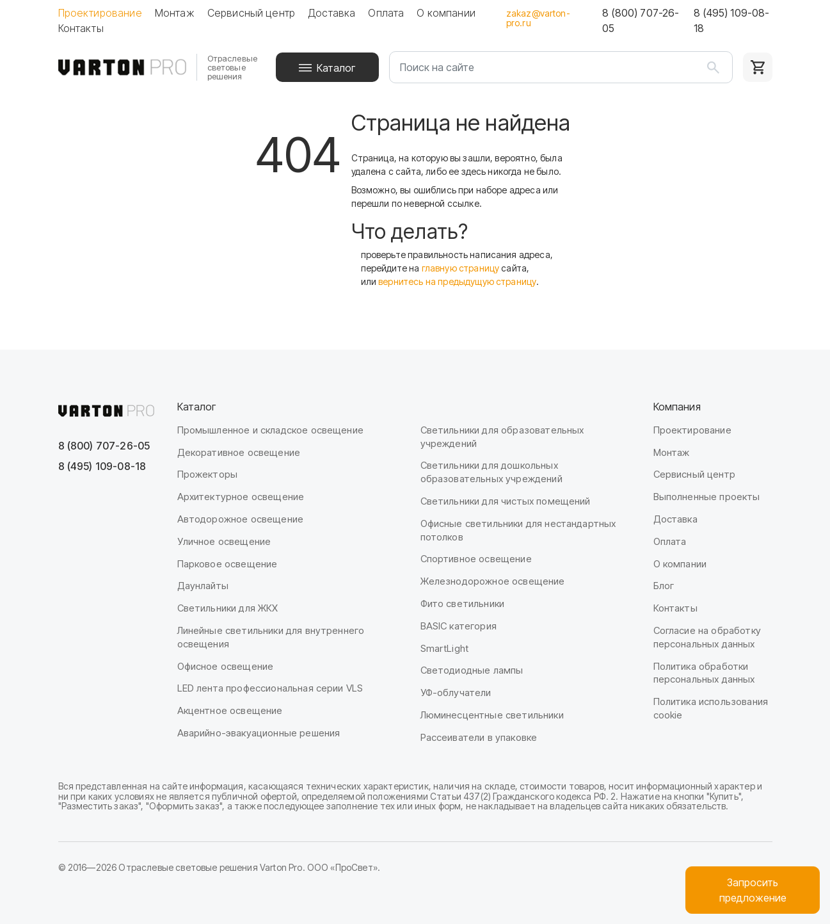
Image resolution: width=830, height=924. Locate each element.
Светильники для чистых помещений (505, 501)
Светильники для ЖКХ (227, 608)
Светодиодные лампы (471, 670)
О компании (446, 12)
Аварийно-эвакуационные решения (258, 733)
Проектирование (100, 12)
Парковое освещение (227, 564)
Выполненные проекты (706, 496)
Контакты (81, 28)
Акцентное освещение (230, 710)
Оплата (386, 12)
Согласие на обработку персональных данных (707, 637)
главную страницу (461, 268)
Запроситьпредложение (752, 890)
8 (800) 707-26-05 (640, 20)
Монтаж (175, 12)
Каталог (336, 67)
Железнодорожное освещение (492, 581)
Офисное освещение (225, 666)
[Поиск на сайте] (561, 67)
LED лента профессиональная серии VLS (270, 688)
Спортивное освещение (476, 559)
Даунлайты (202, 586)
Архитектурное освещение (241, 496)
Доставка (331, 12)
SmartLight (444, 648)
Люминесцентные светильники (492, 715)
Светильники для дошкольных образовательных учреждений (491, 472)
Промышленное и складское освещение (270, 430)
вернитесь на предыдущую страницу (457, 281)
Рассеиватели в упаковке (479, 737)
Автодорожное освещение (240, 519)
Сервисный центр (251, 12)
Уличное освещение (224, 541)
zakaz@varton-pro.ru (538, 18)
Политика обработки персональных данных (704, 673)
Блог (663, 586)
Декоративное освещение (239, 452)
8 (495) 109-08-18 (731, 20)
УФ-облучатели (455, 692)
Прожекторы (207, 474)
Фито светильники (462, 603)
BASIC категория (458, 626)
